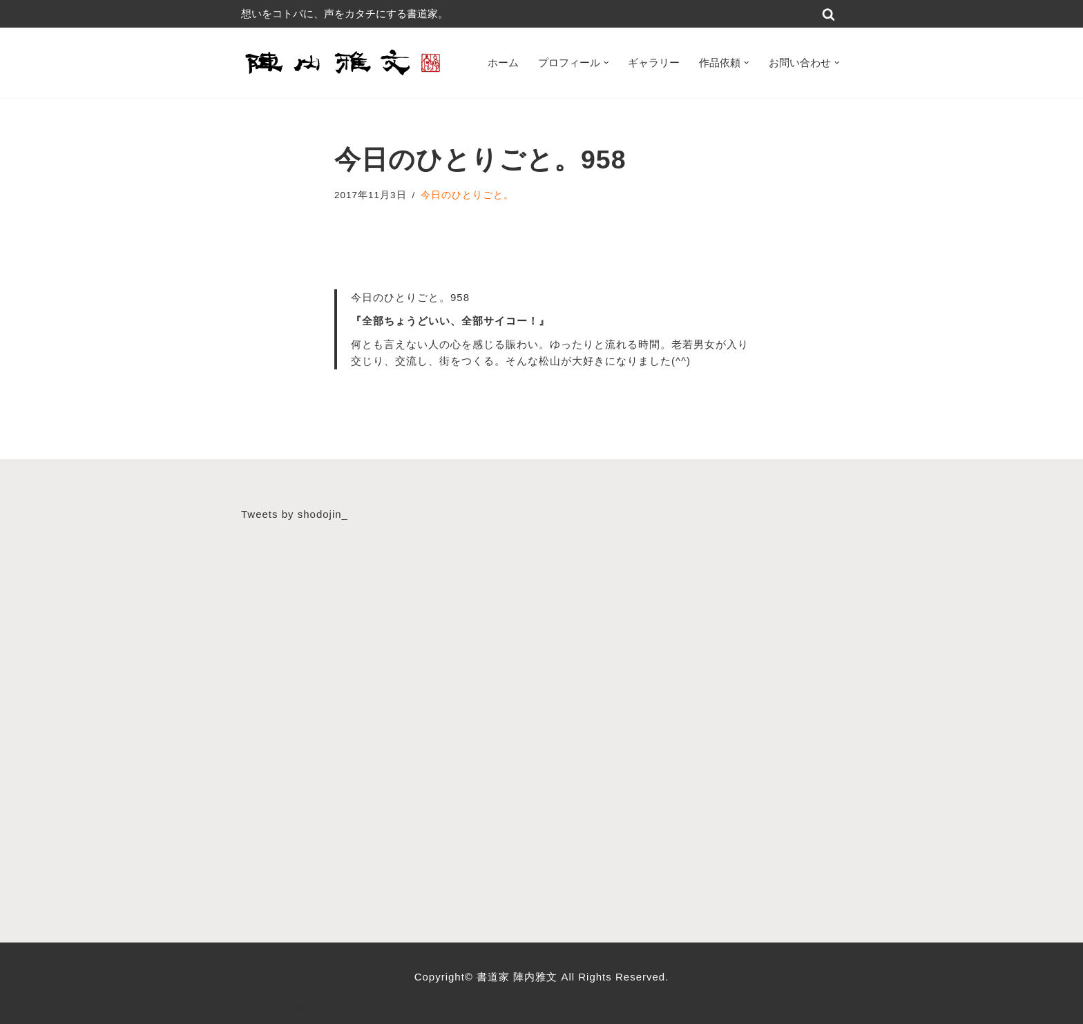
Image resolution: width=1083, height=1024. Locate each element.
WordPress (372, 1007)
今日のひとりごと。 (467, 195)
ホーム (503, 62)
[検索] (828, 14)
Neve (254, 1007)
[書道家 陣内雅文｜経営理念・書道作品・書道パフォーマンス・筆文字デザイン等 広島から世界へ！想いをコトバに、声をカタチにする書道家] (344, 62)
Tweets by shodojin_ (294, 514)
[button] (606, 63)
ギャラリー (654, 62)
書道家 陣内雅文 (519, 977)
